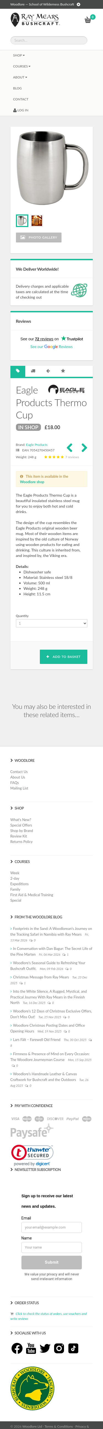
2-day (15, 878)
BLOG (17, 88)
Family (15, 889)
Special (15, 900)
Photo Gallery (38, 237)
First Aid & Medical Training (31, 895)
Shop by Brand (21, 830)
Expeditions (19, 884)
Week (15, 873)
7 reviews (61, 457)
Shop (19, 55)
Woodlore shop (32, 482)
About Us (17, 777)
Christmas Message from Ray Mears (41, 977)
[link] (32, 1155)
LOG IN (21, 110)
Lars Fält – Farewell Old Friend (36, 1039)
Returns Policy (21, 841)
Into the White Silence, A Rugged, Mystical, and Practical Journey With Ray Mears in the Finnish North (48, 997)
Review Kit (18, 836)
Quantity (22, 616)
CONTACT (21, 99)
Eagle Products (37, 445)
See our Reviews (51, 346)
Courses (22, 66)
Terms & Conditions (58, 1426)
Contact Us (19, 771)
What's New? (20, 819)
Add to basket (63, 657)
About (20, 77)
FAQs (14, 782)
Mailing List (19, 788)
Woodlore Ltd (32, 1426)
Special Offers (21, 825)
